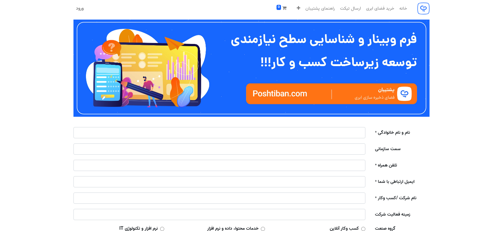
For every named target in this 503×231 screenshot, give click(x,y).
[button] (298, 8)
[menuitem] (403, 8)
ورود (80, 8)
